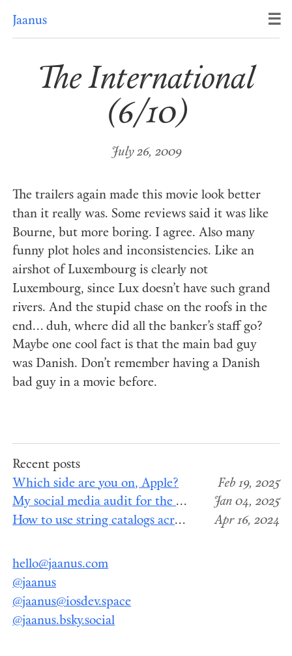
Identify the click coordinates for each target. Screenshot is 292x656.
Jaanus (29, 21)
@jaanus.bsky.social (63, 621)
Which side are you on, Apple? (95, 484)
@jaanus (34, 583)
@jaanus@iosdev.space (71, 602)
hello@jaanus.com (60, 564)
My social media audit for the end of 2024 (126, 502)
